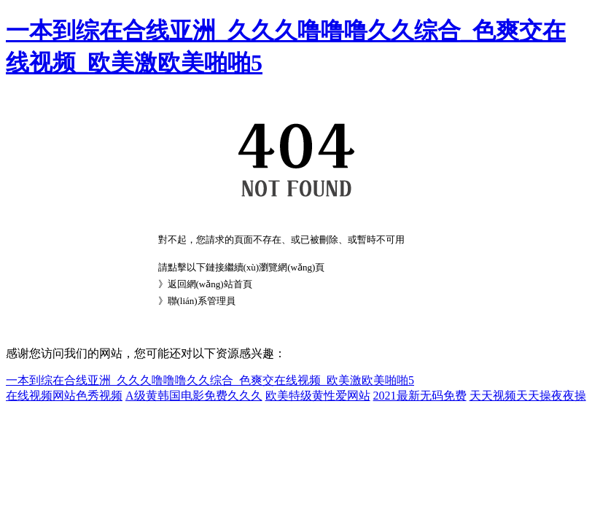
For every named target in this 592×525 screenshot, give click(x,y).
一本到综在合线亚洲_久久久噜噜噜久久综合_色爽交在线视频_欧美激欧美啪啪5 (210, 380)
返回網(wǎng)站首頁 (210, 284)
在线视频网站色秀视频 (64, 395)
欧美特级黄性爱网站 (317, 395)
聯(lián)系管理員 (201, 300)
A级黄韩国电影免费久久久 (193, 395)
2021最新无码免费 (420, 395)
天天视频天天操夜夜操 (528, 395)
